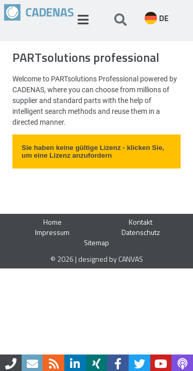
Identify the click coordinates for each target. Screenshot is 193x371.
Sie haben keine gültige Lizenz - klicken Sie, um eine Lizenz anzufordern (93, 151)
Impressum (52, 232)
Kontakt (140, 222)
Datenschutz (140, 232)
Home (52, 222)
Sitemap (96, 242)
